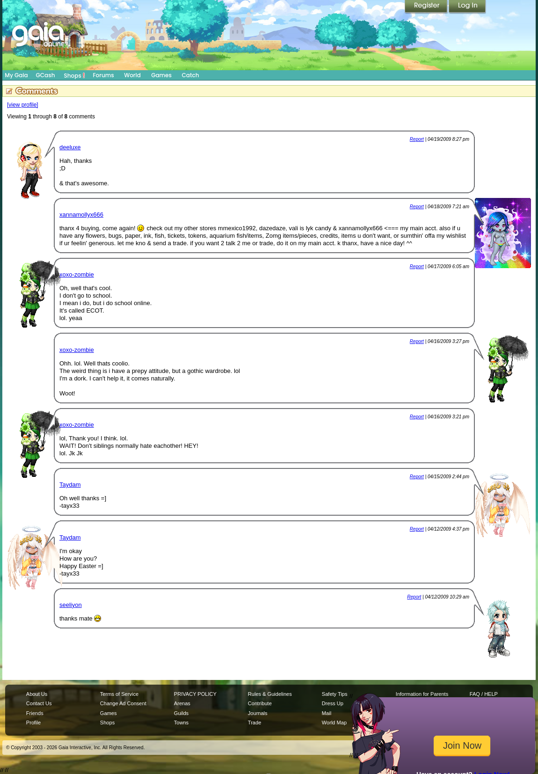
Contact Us (39, 703)
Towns (181, 722)
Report (417, 139)
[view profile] (22, 105)
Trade (254, 722)
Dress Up (332, 703)
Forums (103, 75)
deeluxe (70, 147)
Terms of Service (119, 694)
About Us (36, 694)
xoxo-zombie (76, 274)
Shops (74, 75)
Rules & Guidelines (270, 694)
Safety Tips (335, 694)
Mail (326, 713)
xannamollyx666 (81, 214)
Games (161, 75)
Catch (190, 75)
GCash (45, 75)
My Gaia (16, 75)
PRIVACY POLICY (195, 694)
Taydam (70, 484)
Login (467, 7)
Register (427, 7)
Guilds (181, 713)
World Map (334, 722)
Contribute (260, 703)
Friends (35, 713)
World (132, 75)
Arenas (182, 703)
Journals (258, 713)
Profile (33, 722)
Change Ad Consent (123, 703)
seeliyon (70, 604)
